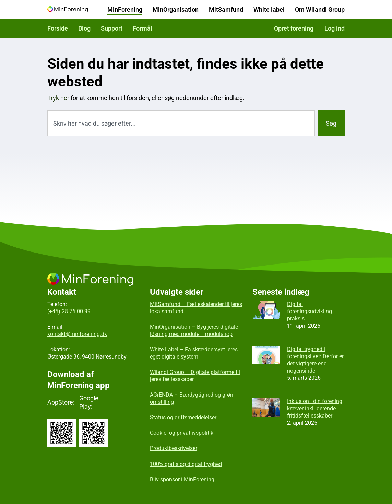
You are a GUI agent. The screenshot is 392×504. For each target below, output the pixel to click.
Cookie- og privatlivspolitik (181, 433)
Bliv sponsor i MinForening (182, 479)
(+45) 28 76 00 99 (69, 311)
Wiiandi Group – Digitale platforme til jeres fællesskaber (195, 376)
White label (269, 9)
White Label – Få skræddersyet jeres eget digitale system (194, 353)
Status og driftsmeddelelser (183, 417)
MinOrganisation (176, 9)
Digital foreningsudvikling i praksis (311, 311)
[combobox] (181, 123)
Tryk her (58, 98)
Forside (57, 28)
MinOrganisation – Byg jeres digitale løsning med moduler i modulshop (194, 330)
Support (111, 28)
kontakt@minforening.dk (77, 334)
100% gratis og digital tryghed (186, 464)
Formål (142, 28)
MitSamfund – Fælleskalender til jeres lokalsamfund (196, 308)
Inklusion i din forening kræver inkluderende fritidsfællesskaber (314, 408)
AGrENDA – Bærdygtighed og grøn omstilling (191, 398)
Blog (84, 28)
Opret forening (293, 28)
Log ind (334, 28)
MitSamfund (226, 9)
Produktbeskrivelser (173, 448)
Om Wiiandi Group (320, 9)
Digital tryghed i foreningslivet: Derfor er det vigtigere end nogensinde (315, 360)
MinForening (124, 9)
